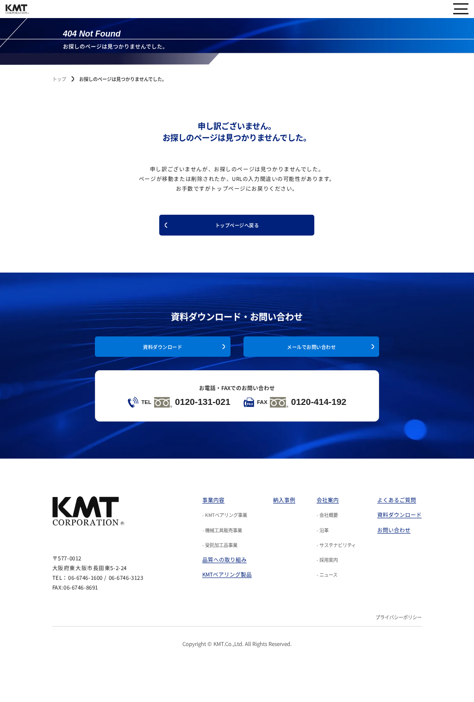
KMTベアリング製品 (227, 574)
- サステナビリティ (336, 544)
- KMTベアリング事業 (224, 514)
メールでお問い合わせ (311, 346)
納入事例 (284, 499)
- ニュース (327, 574)
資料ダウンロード (162, 346)
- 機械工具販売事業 (222, 530)
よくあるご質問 (396, 499)
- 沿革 (323, 530)
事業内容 (213, 499)
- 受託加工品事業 (219, 544)
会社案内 (328, 499)
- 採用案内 (327, 559)
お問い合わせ (394, 530)
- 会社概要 (327, 514)
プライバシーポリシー (398, 617)
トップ (59, 78)
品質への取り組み (224, 559)
